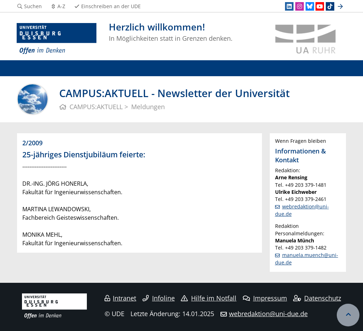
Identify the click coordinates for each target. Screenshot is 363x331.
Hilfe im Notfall (208, 298)
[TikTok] (330, 6)
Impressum (265, 298)
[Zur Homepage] (56, 39)
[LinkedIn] (289, 6)
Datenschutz (317, 298)
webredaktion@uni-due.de (268, 313)
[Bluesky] (310, 6)
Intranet (120, 298)
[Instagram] (299, 6)
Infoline (159, 298)
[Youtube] (319, 6)
